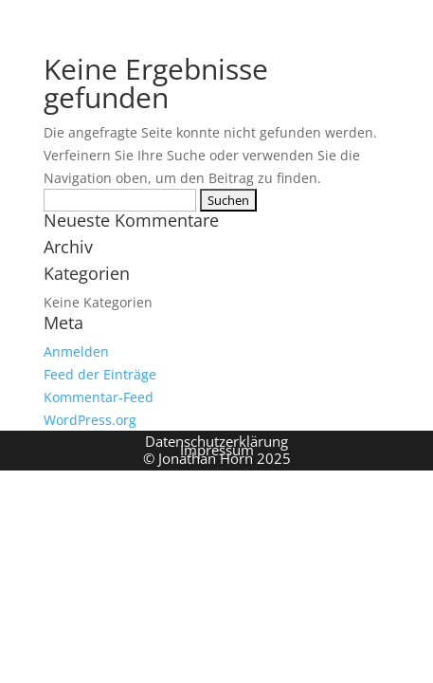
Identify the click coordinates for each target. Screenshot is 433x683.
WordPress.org (90, 420)
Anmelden (76, 351)
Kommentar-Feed (98, 397)
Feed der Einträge (100, 374)
